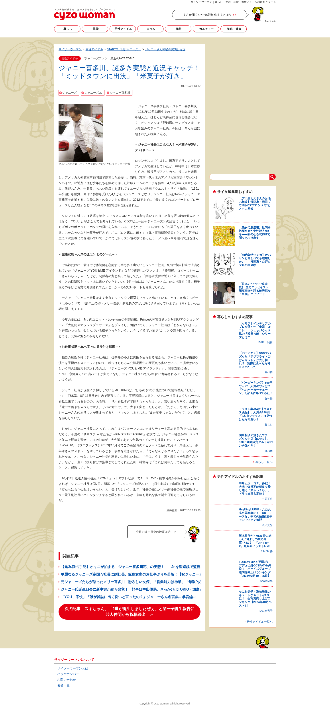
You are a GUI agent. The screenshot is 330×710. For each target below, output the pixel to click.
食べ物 (269, 372)
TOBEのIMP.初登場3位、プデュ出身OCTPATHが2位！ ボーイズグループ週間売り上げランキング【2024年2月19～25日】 (255, 568)
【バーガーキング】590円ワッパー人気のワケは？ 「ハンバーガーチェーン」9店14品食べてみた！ (256, 388)
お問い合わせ (66, 679)
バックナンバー (68, 674)
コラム (151, 29)
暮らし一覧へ (264, 462)
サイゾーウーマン (84, 14)
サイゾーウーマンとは (72, 668)
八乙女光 (267, 525)
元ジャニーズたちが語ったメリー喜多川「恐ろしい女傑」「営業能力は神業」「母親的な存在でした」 (142, 582)
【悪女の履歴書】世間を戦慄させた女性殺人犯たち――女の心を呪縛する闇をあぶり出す (255, 232)
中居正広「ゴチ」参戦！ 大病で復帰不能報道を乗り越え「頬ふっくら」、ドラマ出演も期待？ (256, 488)
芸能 (95, 29)
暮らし (67, 29)
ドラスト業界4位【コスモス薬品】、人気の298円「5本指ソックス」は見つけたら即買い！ (255, 414)
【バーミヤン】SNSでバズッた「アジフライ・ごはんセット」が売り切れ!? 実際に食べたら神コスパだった (255, 359)
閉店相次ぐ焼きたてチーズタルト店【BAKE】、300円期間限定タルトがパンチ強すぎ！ (256, 440)
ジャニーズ (69, 92)
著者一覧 (63, 685)
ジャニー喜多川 (120, 92)
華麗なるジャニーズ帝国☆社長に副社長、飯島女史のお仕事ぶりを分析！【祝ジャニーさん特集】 (139, 574)
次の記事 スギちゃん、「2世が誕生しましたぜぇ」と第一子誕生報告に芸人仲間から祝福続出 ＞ (129, 612)
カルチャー (206, 29)
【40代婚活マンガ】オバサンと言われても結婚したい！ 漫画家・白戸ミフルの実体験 (255, 260)
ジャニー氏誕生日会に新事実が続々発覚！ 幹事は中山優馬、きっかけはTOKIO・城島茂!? (133, 589)
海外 (179, 29)
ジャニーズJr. (93, 92)
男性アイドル (123, 29)
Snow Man (266, 581)
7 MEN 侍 (267, 551)
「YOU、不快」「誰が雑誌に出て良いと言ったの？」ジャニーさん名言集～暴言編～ (128, 597)
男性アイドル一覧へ (260, 621)
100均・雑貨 (265, 342)
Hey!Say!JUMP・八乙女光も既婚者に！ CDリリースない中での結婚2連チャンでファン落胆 (255, 514)
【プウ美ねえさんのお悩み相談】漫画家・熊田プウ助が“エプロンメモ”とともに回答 (255, 203)
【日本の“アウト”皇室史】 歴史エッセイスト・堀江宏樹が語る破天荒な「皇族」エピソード (255, 289)
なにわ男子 (266, 610)
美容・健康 (234, 29)
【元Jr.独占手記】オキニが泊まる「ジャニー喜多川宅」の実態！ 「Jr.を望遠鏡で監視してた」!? (139, 567)
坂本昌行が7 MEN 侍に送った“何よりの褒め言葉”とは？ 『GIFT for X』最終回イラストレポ (255, 541)
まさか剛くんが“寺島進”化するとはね (207, 14)
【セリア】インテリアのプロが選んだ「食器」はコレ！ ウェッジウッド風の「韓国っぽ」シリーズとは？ (255, 330)
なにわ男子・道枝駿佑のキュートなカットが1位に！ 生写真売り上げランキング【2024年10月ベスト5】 (255, 598)
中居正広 (267, 498)
